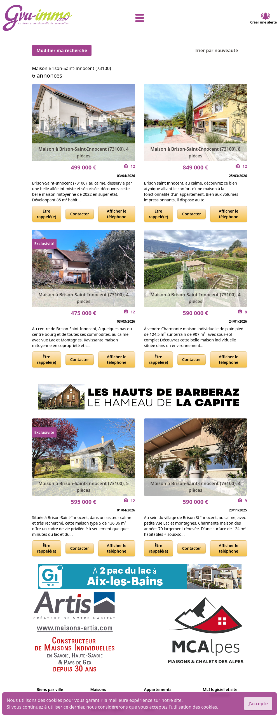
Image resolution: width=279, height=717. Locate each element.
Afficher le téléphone (116, 213)
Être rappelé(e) (46, 213)
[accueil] (48, 18)
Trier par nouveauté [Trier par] (221, 50)
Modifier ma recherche (62, 50)
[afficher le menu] (139, 18)
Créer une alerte (263, 18)
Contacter (79, 214)
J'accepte (258, 703)
